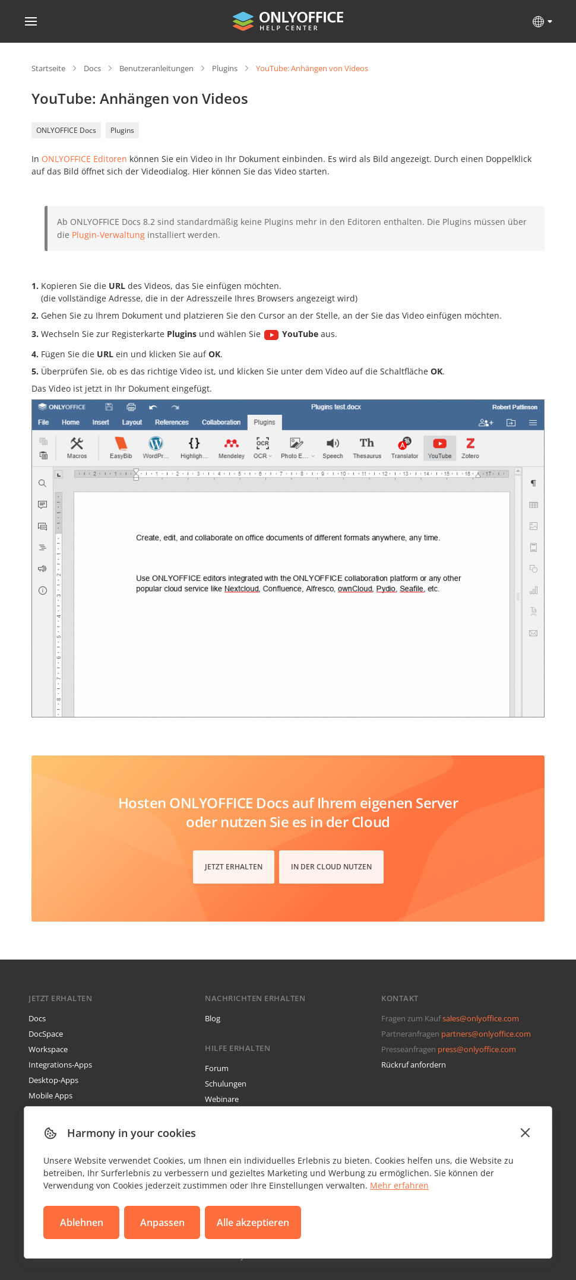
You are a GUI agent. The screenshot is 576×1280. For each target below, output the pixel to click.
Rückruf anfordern (413, 1064)
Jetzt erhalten (233, 867)
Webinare (222, 1099)
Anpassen (162, 1222)
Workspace (48, 1049)
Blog (212, 1018)
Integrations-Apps (60, 1064)
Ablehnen (81, 1222)
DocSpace (46, 1033)
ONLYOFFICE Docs (66, 130)
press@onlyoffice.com (477, 1049)
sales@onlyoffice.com (480, 1018)
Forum (217, 1068)
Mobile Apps (50, 1095)
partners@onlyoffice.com (486, 1033)
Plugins (225, 68)
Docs (92, 68)
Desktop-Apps (53, 1080)
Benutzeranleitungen (156, 68)
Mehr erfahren (399, 1185)
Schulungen (225, 1083)
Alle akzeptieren (253, 1222)
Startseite (48, 68)
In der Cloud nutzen (331, 867)
